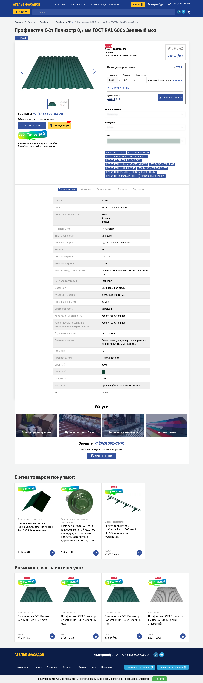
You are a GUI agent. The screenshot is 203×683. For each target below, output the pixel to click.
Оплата (71, 4)
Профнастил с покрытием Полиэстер (126, 156)
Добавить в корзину (171, 98)
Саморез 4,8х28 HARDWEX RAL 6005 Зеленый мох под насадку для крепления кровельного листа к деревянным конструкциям (78, 533)
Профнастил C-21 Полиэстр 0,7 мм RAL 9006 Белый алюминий (165, 620)
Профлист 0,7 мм (115, 152)
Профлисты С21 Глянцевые (120, 168)
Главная (19, 22)
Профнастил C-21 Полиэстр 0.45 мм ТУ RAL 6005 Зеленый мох (123, 620)
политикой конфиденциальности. (130, 678)
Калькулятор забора (140, 667)
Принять (159, 678)
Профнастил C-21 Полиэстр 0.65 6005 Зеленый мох (35, 618)
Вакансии (114, 4)
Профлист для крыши (143, 172)
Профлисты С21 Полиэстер (153, 168)
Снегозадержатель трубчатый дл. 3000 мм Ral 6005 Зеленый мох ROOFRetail (121, 531)
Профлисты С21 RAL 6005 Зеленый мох (126, 164)
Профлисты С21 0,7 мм (162, 164)
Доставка (82, 4)
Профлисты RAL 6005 (117, 172)
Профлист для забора (152, 176)
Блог (93, 667)
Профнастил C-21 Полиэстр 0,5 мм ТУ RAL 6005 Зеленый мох (78, 620)
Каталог (31, 22)
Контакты (94, 4)
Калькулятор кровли (173, 667)
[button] (22, 72)
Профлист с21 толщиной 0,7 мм (123, 160)
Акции (104, 4)
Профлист (45, 22)
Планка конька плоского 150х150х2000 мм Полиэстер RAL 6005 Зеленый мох (35, 527)
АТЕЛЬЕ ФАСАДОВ (29, 654)
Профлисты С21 (63, 22)
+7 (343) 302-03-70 (179, 4)
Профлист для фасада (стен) (121, 176)
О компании (59, 4)
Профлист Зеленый (138, 152)
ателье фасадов (26, 4)
